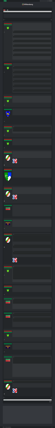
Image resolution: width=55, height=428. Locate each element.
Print (51, 19)
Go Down (3, 19)
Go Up (3, 397)
